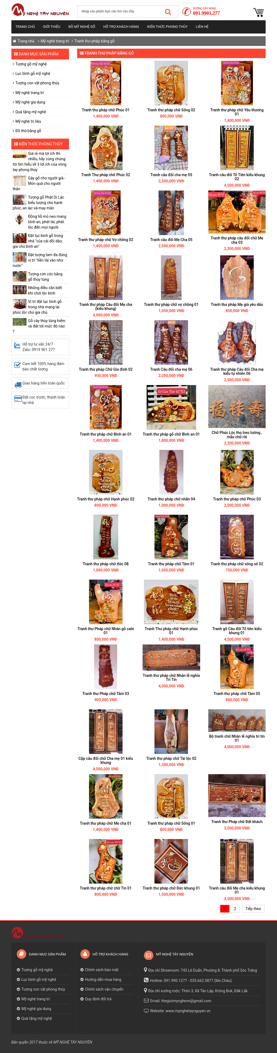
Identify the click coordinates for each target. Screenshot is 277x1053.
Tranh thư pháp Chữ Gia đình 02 (106, 369)
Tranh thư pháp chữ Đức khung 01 (171, 888)
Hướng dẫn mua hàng (103, 979)
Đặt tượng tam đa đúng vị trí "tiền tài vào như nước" (40, 260)
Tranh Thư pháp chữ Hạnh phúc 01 (171, 631)
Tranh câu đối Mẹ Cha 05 (171, 240)
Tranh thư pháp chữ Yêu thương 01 (236, 112)
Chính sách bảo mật (101, 970)
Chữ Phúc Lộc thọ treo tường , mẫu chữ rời (237, 434)
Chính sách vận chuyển (104, 989)
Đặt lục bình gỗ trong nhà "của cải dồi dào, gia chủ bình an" (38, 241)
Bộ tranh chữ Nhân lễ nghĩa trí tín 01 (237, 738)
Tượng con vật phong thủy (37, 83)
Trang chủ (25, 27)
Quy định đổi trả (98, 999)
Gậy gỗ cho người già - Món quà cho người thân (39, 183)
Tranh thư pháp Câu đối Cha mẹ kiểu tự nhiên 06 (237, 371)
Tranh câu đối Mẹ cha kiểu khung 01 (237, 890)
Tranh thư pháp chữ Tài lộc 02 (171, 758)
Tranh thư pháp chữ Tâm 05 (237, 693)
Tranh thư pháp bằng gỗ (94, 41)
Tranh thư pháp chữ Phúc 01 (106, 110)
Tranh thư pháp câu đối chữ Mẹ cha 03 (236, 240)
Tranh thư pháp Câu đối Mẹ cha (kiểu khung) (105, 306)
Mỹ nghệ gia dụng (30, 102)
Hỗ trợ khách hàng (121, 27)
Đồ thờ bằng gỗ (28, 131)
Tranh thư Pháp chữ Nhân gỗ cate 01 (105, 631)
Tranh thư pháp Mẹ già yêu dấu (237, 304)
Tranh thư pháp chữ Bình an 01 (106, 434)
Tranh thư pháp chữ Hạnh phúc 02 (105, 499)
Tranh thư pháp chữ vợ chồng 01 (171, 304)
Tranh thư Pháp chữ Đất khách (236, 822)
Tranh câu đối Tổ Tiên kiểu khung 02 (237, 177)
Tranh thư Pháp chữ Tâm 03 (105, 693)
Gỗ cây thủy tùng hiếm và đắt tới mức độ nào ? (39, 326)
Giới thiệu (51, 27)
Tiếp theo (253, 909)
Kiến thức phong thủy (167, 27)
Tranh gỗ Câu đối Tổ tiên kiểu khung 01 (237, 631)
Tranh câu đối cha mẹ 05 (171, 175)
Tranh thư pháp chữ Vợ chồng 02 (105, 240)
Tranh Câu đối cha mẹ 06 (171, 369)
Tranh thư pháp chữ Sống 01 (171, 823)
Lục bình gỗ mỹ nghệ (32, 73)
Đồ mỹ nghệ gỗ (81, 27)
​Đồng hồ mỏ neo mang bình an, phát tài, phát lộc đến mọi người (47, 221)
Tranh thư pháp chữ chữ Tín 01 (106, 888)
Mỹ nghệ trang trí (55, 41)
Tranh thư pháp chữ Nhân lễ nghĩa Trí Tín (171, 677)
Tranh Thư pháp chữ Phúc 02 (105, 175)
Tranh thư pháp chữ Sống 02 (171, 110)
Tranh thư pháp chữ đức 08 (105, 564)
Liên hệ (202, 27)
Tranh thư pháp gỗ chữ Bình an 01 (171, 434)
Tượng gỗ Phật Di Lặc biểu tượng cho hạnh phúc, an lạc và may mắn (38, 202)
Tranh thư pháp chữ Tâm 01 (171, 564)
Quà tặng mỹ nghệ (30, 112)
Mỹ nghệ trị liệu (28, 121)
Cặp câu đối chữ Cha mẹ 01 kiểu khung (105, 760)
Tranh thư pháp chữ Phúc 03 (237, 499)
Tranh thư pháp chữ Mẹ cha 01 (105, 823)
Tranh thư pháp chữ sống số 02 (237, 564)
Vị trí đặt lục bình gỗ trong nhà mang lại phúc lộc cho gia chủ (37, 307)
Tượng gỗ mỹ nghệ (31, 64)
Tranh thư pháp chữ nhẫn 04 (171, 499)
